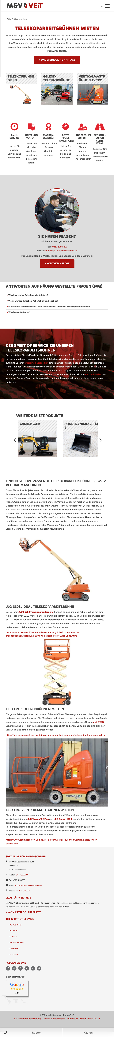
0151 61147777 (24, 891)
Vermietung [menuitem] (15, 925)
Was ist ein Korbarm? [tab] (19, 312)
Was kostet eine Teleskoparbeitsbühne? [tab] (28, 295)
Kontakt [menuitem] (14, 954)
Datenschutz (86, 1018)
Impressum (72, 1018)
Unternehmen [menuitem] (17, 942)
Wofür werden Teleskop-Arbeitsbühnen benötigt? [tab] (33, 301)
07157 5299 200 (59, 246)
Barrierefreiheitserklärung (27, 1018)
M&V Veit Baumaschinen (17, 19)
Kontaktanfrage (58, 263)
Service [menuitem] (13, 937)
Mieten (36, 1032)
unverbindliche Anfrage (58, 59)
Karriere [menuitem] (14, 948)
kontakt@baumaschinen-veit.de (60, 250)
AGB (97, 1018)
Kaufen (88, 1032)
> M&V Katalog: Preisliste (23, 912)
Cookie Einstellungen (54, 1018)
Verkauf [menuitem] (14, 931)
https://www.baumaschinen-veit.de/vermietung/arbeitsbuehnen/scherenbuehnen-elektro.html (56, 735)
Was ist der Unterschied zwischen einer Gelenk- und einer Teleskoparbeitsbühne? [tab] (49, 306)
